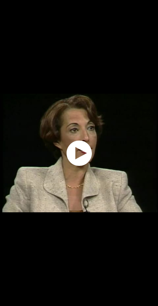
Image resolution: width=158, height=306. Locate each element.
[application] (79, 153)
